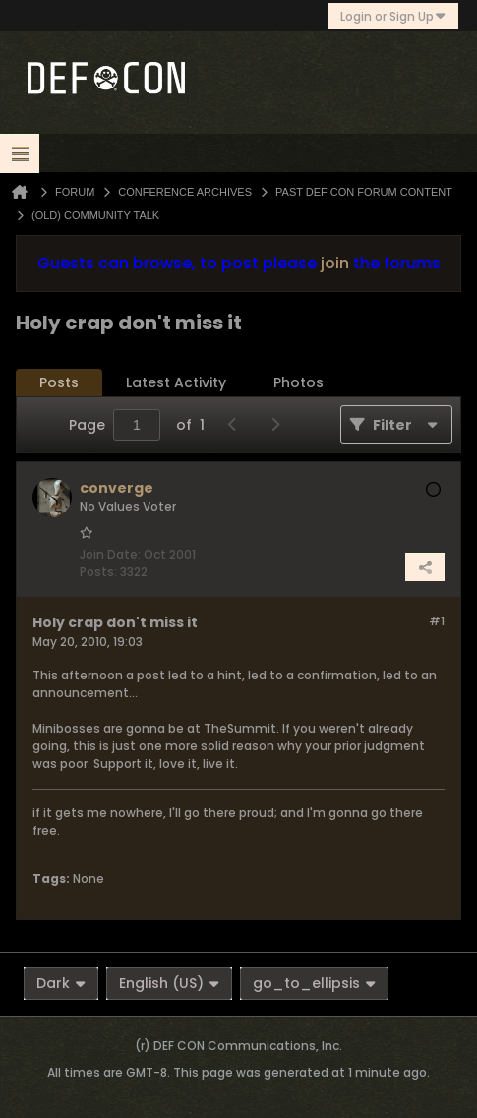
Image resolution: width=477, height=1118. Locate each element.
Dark (61, 983)
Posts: (98, 571)
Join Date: (110, 554)
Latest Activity (176, 382)
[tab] (59, 383)
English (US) (169, 983)
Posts (59, 382)
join (335, 263)
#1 (437, 621)
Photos (298, 382)
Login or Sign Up (393, 16)
